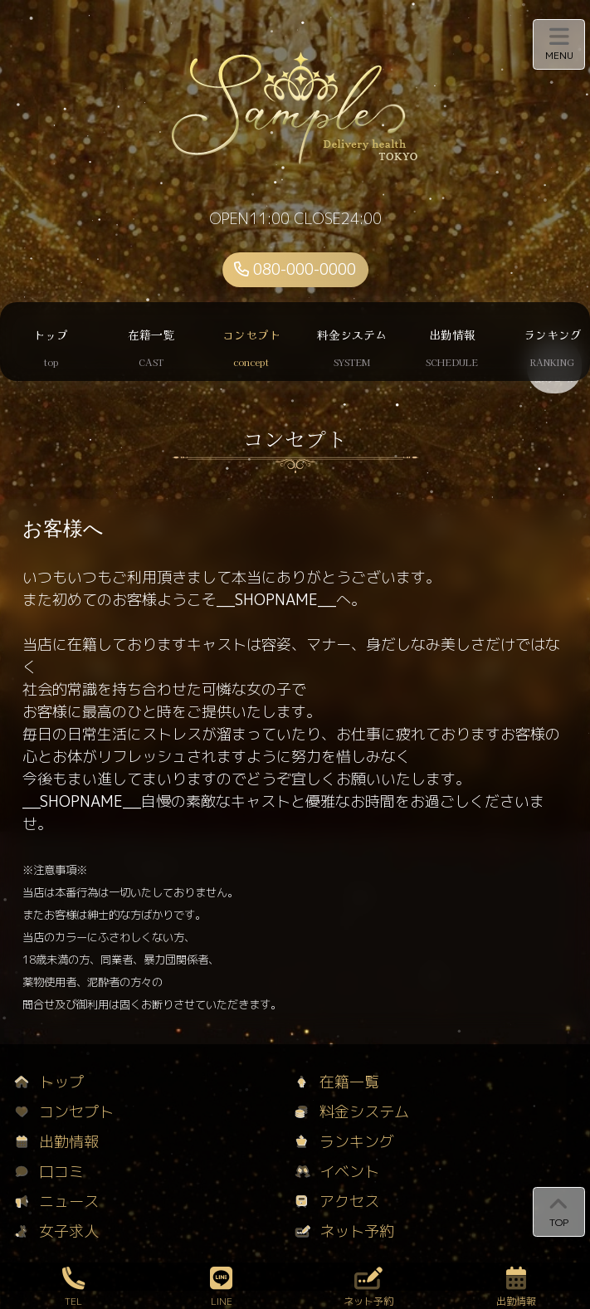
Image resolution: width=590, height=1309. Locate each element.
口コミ (49, 1171)
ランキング (344, 1141)
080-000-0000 (295, 269)
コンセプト (64, 1111)
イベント (337, 1171)
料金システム (352, 1111)
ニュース (57, 1201)
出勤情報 (57, 1141)
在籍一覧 (337, 1082)
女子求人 (57, 1231)
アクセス (337, 1201)
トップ (49, 1082)
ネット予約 (344, 1231)
